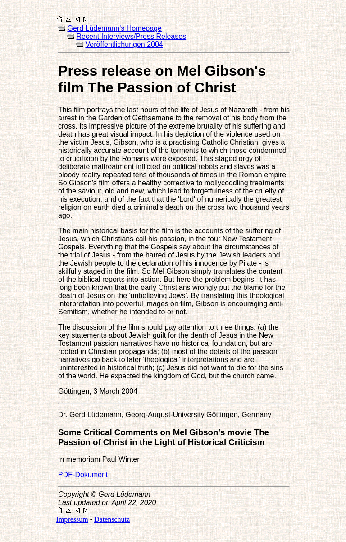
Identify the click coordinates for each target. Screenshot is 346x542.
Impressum (72, 519)
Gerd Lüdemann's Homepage (115, 28)
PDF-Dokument (83, 474)
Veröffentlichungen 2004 (124, 44)
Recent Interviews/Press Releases (132, 36)
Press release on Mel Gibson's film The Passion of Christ (162, 79)
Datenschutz (112, 519)
